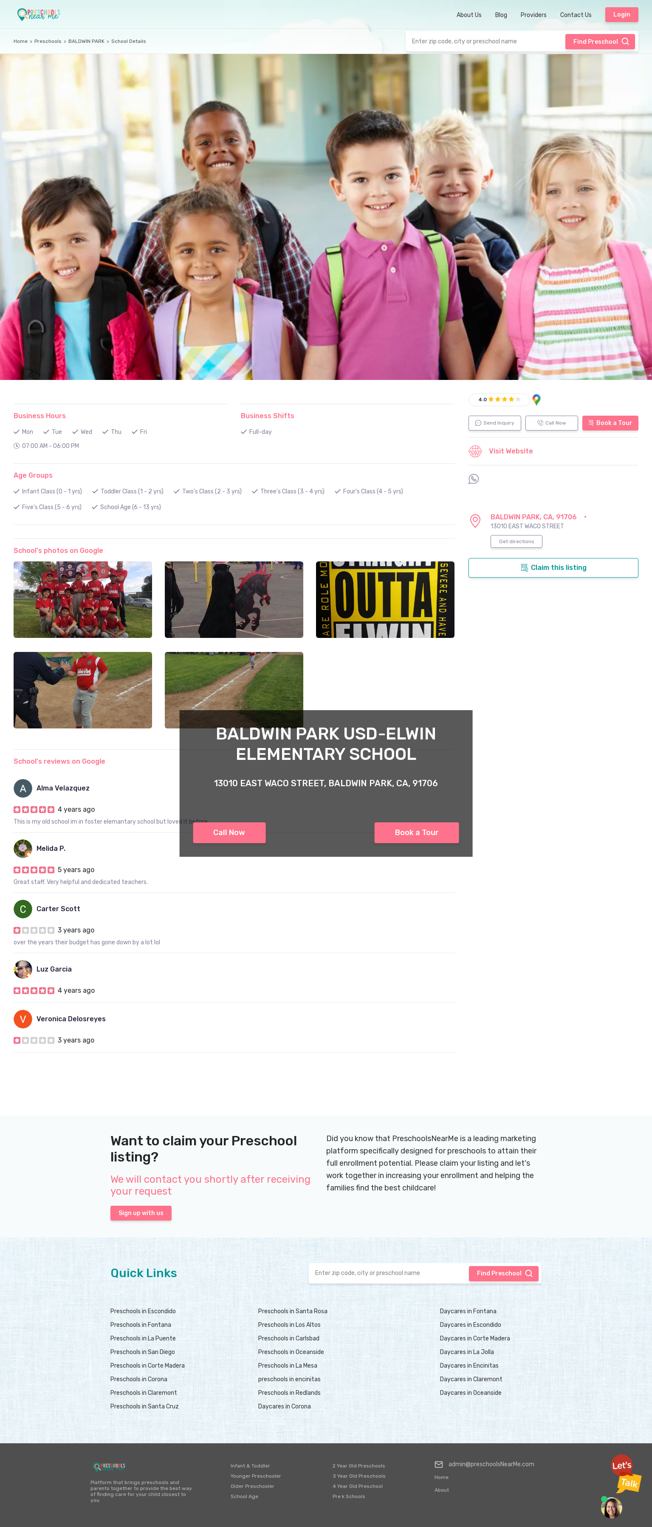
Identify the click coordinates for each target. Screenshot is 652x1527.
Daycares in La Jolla (467, 1352)
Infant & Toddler (250, 1466)
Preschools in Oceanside (291, 1352)
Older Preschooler (252, 1486)
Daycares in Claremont (471, 1379)
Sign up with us (141, 1213)
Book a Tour (417, 832)
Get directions (516, 541)
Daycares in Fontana (468, 1311)
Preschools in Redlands (289, 1393)
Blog (501, 15)
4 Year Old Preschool (358, 1486)
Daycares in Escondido (470, 1325)
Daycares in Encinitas (469, 1365)
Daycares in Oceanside (471, 1393)
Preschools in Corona (138, 1379)
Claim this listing (553, 568)
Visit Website (501, 451)
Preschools (48, 41)
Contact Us (576, 15)
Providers (534, 15)
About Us (469, 15)
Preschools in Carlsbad (288, 1338)
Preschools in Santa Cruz (144, 1406)
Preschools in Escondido (143, 1311)
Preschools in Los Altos (289, 1325)
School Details (128, 41)
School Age (244, 1496)
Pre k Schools (349, 1496)
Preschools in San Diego (142, 1352)
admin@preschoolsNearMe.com (484, 1464)
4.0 (482, 399)
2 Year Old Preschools (359, 1466)
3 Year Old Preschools (359, 1476)
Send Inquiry (494, 423)
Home (21, 41)
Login (621, 14)
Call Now (229, 832)
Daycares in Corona (284, 1406)
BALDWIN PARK (86, 41)
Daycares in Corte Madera (475, 1338)
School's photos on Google (58, 551)
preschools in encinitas (289, 1379)
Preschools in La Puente (143, 1338)
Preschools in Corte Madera (147, 1365)
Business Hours (40, 416)
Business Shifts (267, 416)
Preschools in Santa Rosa (292, 1311)
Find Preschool (601, 41)
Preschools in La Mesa (287, 1365)
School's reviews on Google (59, 761)
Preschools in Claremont (143, 1393)
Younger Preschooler (256, 1476)
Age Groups (33, 475)
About (442, 1490)
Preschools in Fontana (140, 1325)
